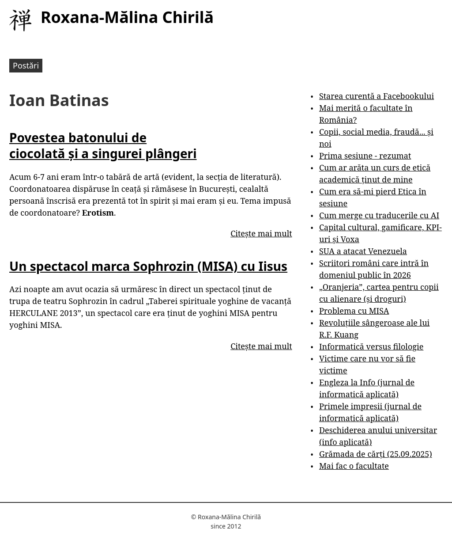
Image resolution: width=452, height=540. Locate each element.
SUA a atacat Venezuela (363, 251)
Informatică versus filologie (371, 346)
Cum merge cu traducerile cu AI (379, 215)
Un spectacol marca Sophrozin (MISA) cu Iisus (148, 266)
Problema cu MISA (354, 310)
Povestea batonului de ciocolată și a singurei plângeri (103, 145)
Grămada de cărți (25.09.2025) (375, 454)
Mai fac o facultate (354, 465)
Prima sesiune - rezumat (365, 155)
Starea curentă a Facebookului (376, 96)
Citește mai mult (261, 233)
